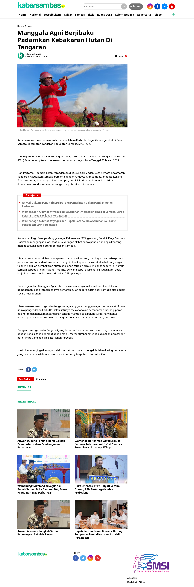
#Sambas (41, 379)
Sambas (80, 14)
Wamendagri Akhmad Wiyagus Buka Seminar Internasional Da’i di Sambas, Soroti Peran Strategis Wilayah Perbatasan (99, 445)
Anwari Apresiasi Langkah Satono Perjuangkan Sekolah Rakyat (38, 532)
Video (158, 14)
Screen (135, 6)
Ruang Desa (104, 14)
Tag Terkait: (25, 379)
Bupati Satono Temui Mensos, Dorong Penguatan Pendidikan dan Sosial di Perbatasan (99, 534)
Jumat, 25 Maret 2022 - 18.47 (36, 57)
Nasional (35, 14)
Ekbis (91, 14)
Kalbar (68, 14)
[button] (173, 13)
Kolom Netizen (124, 14)
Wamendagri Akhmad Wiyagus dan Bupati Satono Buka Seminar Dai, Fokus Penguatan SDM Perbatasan (42, 489)
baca (119, 56)
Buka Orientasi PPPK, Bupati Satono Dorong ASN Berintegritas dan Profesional (97, 489)
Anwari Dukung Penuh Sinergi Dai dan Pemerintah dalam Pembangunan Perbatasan (41, 444)
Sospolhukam (52, 14)
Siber (142, 582)
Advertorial (144, 14)
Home (22, 14)
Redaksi (132, 582)
